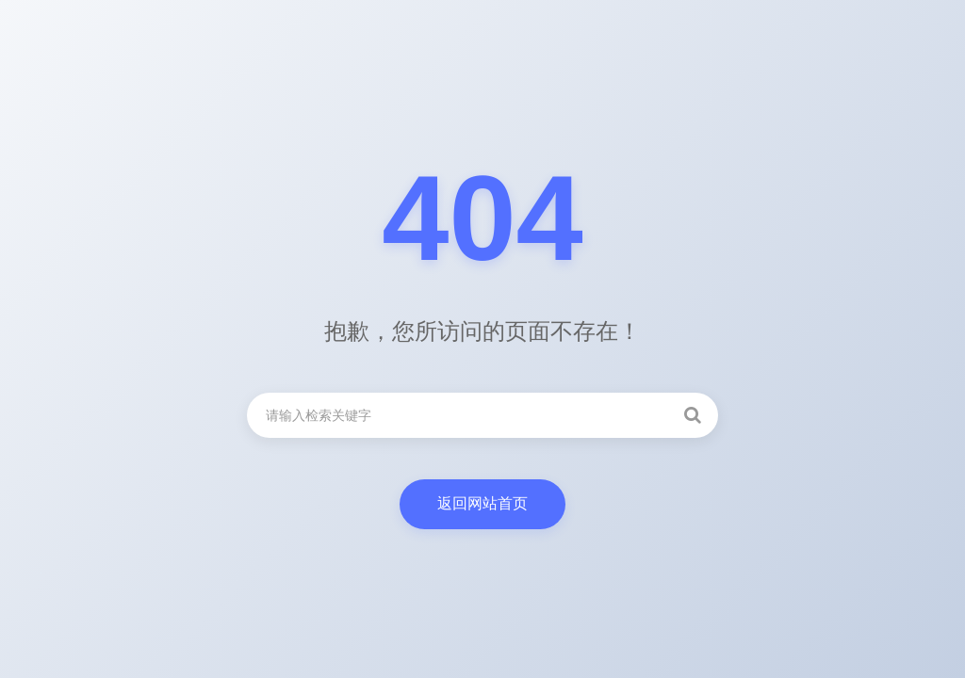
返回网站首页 (482, 503)
